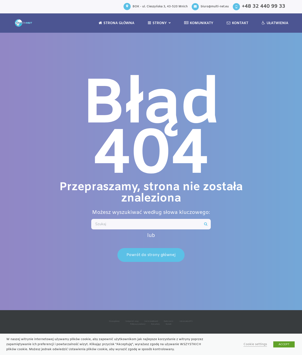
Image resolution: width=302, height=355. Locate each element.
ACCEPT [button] (284, 344)
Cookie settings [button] (255, 344)
